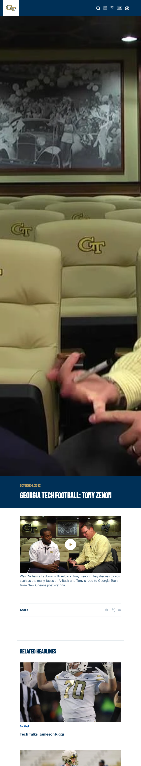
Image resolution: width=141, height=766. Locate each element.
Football (24, 726)
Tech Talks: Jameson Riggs (42, 734)
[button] (98, 8)
